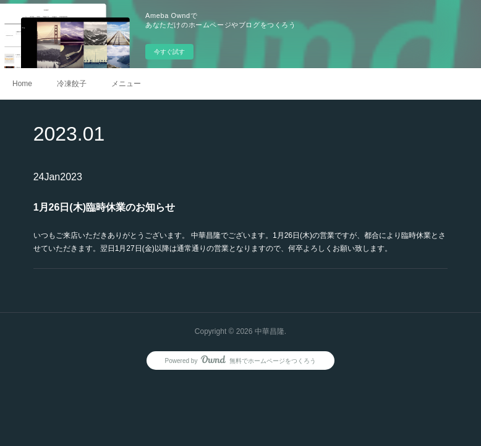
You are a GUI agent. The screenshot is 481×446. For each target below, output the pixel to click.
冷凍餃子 (72, 83)
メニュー (126, 83)
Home (22, 83)
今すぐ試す (169, 51)
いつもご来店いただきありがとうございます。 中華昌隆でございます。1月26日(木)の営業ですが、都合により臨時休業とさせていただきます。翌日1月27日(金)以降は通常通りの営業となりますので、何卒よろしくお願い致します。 (239, 242)
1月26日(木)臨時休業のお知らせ (104, 207)
